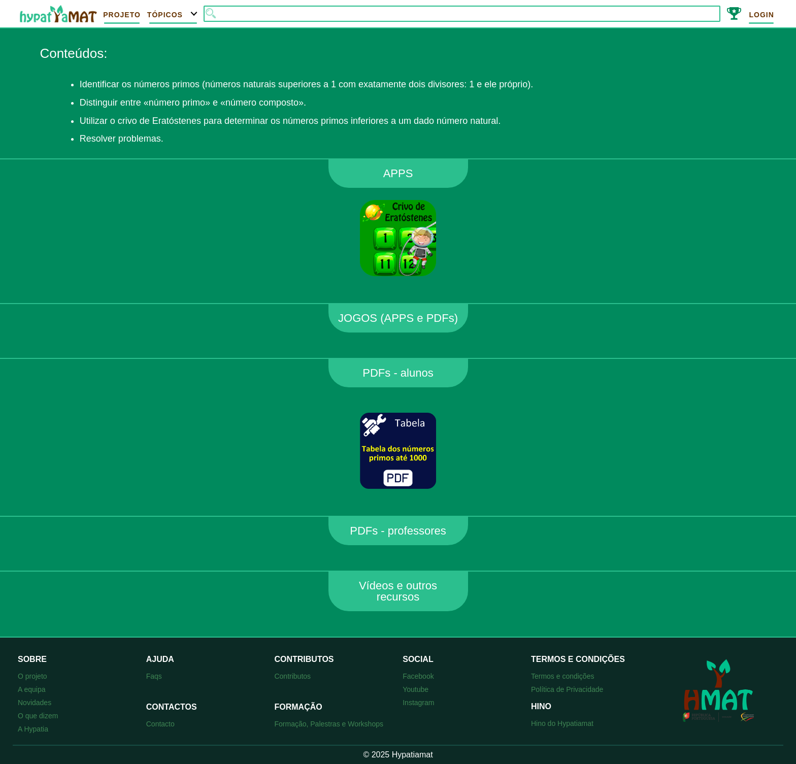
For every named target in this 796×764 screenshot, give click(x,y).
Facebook (418, 676)
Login (761, 15)
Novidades (34, 703)
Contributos (292, 676)
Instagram (418, 703)
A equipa (32, 689)
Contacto (160, 724)
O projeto (32, 676)
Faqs (154, 676)
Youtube (415, 689)
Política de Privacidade (567, 689)
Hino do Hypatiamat (562, 723)
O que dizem (38, 716)
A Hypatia (33, 729)
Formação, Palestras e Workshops (328, 724)
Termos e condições (562, 676)
